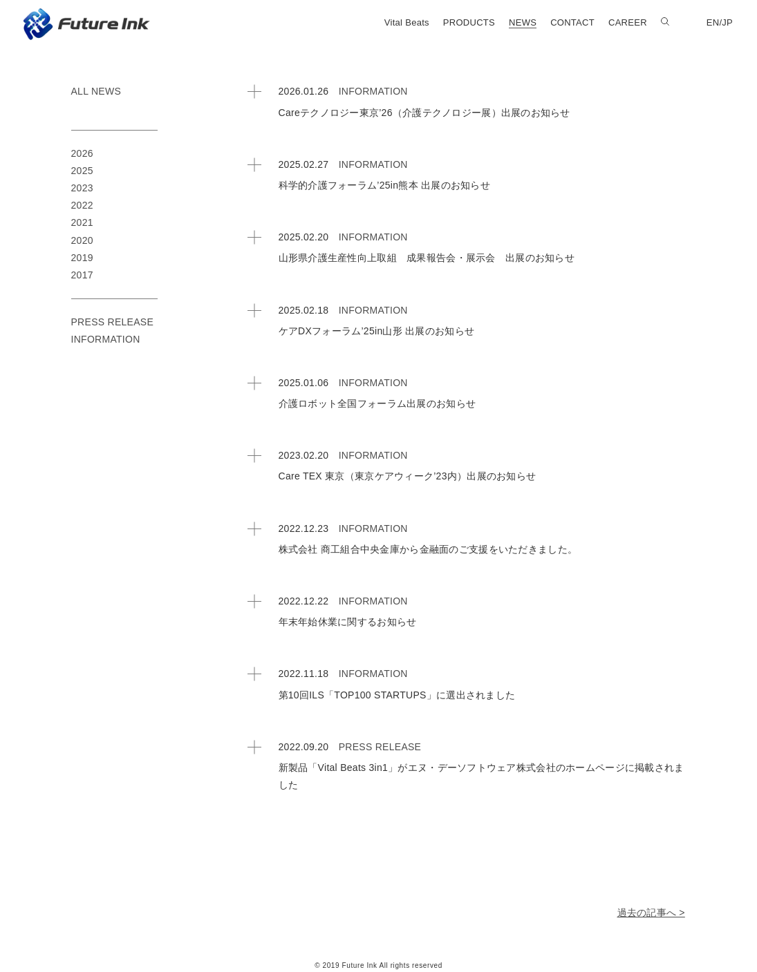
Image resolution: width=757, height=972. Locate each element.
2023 (82, 187)
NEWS (522, 22)
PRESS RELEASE (380, 746)
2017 (82, 274)
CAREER (627, 22)
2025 (82, 170)
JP (727, 22)
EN (713, 22)
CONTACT (572, 22)
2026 (82, 153)
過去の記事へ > (651, 912)
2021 (82, 222)
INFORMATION (373, 91)
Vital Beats (406, 22)
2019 (82, 257)
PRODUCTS (469, 22)
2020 (82, 240)
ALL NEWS (96, 91)
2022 (82, 205)
